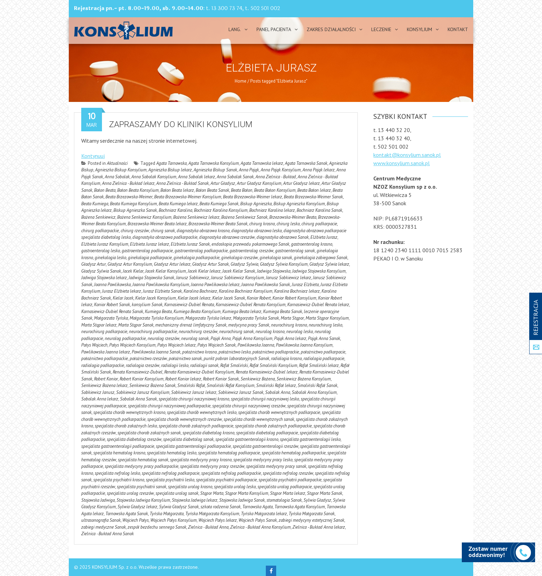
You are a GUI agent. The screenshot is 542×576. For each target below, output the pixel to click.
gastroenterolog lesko (100, 251)
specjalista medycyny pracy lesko (262, 460)
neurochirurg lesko (325, 325)
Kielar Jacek (123, 298)
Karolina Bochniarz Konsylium (245, 291)
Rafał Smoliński (234, 365)
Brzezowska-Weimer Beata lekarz (157, 224)
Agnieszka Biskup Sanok (215, 170)
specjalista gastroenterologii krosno (246, 439)
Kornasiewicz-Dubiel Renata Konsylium (251, 305)
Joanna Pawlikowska (112, 284)
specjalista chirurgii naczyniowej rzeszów (249, 406)
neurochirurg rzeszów (198, 331)
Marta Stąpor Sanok (135, 325)
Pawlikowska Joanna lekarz (105, 352)
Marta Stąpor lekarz (98, 325)
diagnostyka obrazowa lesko (256, 231)
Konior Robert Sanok (112, 305)
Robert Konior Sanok (221, 379)
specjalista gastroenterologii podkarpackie (193, 446)
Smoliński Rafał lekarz (276, 385)
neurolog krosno (269, 331)
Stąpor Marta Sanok (324, 493)
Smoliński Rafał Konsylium (230, 385)
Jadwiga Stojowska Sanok (151, 278)
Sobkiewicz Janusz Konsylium (142, 392)
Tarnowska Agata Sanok (126, 514)
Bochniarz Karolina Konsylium (220, 210)
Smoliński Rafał (191, 385)
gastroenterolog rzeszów (251, 251)
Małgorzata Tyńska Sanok (256, 318)
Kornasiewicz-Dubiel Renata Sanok (112, 311)
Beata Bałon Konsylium (275, 190)
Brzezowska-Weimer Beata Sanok (217, 224)
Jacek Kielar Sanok (238, 271)
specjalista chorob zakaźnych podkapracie (196, 426)
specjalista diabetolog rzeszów (134, 439)
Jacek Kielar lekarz (204, 271)
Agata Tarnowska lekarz (262, 163)
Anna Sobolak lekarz (196, 177)
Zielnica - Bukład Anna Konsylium (260, 527)
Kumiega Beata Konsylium (197, 311)
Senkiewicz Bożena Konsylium (304, 379)
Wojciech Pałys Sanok (258, 520)
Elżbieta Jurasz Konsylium (104, 244)
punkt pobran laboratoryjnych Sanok (236, 358)
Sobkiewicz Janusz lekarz (193, 392)
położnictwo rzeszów (148, 358)
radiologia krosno (286, 358)
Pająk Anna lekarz (290, 338)
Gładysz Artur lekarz (172, 264)
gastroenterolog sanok (295, 251)
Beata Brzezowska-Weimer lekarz (252, 197)
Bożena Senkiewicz (98, 217)
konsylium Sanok (147, 305)
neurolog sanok (195, 338)
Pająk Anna (221, 338)
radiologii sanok (204, 365)
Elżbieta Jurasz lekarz (149, 244)
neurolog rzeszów (163, 338)
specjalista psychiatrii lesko (170, 480)
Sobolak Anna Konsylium (314, 392)
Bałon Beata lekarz (177, 190)
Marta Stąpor (292, 318)
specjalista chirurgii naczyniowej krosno (194, 399)
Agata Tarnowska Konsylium (213, 163)
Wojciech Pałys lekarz (217, 520)
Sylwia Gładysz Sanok (179, 507)
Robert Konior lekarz (183, 379)
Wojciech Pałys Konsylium (173, 520)
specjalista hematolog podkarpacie (229, 453)
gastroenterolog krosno (311, 244)
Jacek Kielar (133, 271)
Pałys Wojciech (94, 345)
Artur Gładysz (223, 183)
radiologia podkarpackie (102, 365)
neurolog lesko (299, 331)
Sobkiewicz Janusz (97, 392)
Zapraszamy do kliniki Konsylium (180, 124)
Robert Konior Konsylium (141, 379)
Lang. (234, 29)
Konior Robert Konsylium (294, 298)
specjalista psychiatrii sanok (141, 487)
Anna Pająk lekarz (318, 170)
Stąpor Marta (211, 493)
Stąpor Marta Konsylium (246, 493)
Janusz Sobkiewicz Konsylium (237, 278)
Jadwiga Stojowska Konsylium (319, 271)
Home (240, 81)
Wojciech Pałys (135, 520)
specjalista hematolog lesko (171, 453)
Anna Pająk (249, 170)
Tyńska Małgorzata (167, 514)
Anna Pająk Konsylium (281, 170)
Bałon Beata (104, 190)
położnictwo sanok (185, 358)
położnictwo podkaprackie (275, 352)
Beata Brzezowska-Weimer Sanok (313, 197)
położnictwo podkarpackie (104, 358)
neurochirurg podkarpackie (153, 331)
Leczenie (381, 29)
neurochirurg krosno (289, 325)
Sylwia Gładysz (317, 500)
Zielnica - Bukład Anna (208, 527)
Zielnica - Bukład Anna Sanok (107, 534)
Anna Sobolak (117, 177)
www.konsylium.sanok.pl (401, 163)
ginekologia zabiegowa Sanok (320, 258)
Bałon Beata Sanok (212, 190)
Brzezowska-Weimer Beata (292, 217)
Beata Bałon (241, 190)
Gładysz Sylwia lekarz (329, 264)
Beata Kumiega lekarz (178, 204)
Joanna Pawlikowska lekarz (215, 284)
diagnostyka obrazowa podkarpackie (164, 237)
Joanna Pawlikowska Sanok (265, 284)
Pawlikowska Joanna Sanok (156, 352)
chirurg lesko (288, 224)
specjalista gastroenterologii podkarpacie (117, 446)
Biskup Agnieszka (256, 204)
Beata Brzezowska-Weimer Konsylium (187, 197)
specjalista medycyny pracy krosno (201, 460)
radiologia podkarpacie (323, 358)
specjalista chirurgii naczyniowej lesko (265, 399)
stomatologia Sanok (284, 500)
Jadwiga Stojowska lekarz (104, 278)
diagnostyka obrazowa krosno (203, 231)
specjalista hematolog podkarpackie (294, 453)
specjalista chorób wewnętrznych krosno (129, 412)
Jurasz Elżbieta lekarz (121, 291)
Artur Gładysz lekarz (301, 183)
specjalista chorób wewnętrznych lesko (201, 412)
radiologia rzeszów (142, 365)
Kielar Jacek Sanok (228, 298)
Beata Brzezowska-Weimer (128, 197)
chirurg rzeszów (135, 231)
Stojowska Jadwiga (98, 500)
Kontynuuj (93, 155)
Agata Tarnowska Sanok (306, 163)
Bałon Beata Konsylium (138, 190)
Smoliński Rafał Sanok (317, 385)
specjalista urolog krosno (190, 487)
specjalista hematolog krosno (119, 453)
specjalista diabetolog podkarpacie (267, 433)
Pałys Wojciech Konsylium (132, 345)
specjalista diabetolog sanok (188, 439)
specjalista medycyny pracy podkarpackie (141, 466)
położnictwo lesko (234, 352)
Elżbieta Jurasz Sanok (190, 244)
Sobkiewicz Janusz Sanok (240, 392)
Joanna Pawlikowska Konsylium (160, 284)
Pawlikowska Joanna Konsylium (304, 345)
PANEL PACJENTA (273, 29)
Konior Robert (259, 298)
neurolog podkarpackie (125, 338)
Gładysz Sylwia (244, 264)
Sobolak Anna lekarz (99, 399)
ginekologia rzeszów (239, 258)
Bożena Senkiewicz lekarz (196, 217)
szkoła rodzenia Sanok (220, 507)
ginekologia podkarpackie (196, 258)
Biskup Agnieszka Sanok (135, 210)
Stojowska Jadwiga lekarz (194, 500)
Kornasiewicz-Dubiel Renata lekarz (318, 305)
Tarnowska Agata (257, 507)
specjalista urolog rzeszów (130, 493)
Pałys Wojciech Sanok (216, 345)
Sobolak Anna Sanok (138, 399)
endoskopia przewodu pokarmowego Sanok (250, 244)
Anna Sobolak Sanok (235, 177)
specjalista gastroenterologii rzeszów (265, 446)
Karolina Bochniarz (200, 291)
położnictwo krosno (199, 352)
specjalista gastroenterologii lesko (310, 439)
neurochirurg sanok (236, 331)
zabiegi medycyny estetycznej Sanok (311, 520)
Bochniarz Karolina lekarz (272, 210)
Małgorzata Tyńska (111, 318)
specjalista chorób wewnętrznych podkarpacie (279, 412)
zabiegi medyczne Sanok (103, 527)
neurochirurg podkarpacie (104, 331)
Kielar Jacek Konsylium (155, 298)
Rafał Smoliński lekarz (319, 365)
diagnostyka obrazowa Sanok (282, 237)
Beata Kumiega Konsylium (133, 204)
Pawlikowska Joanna (255, 345)
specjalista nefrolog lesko (117, 473)
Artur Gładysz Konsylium (259, 183)
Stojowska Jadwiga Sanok (242, 500)
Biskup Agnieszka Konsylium (299, 204)
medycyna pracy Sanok (248, 325)
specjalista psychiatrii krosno (118, 480)
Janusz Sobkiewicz (192, 278)
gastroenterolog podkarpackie (201, 251)
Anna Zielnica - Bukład (275, 177)
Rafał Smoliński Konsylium (273, 365)
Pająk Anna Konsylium (252, 338)
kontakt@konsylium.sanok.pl (407, 154)
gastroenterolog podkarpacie (147, 251)
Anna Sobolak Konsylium (153, 177)
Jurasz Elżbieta (305, 284)
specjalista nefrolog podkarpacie (170, 473)
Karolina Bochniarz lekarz (297, 291)
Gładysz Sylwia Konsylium (284, 264)
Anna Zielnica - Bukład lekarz (128, 183)
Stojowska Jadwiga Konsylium (143, 500)
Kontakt (458, 29)
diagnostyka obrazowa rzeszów (227, 237)
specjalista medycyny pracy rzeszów (212, 466)
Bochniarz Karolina (175, 210)
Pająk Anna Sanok (324, 338)
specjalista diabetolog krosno (208, 433)
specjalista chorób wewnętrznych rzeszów (184, 419)
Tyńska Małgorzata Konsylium (212, 514)
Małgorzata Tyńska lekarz (208, 318)
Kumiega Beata (158, 311)
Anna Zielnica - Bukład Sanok (182, 183)
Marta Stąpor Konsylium (327, 318)
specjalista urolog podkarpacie (285, 487)
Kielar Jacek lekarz (194, 298)
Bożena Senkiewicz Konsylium (144, 217)
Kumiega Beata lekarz (241, 311)
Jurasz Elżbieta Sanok (162, 291)
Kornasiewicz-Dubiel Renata (189, 305)
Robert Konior (106, 379)
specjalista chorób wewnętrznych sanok (259, 419)
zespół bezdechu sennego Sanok (157, 527)
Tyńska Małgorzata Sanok (312, 514)
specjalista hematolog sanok (143, 460)
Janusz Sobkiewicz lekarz (288, 278)
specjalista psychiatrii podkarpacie (226, 480)
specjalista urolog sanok (177, 493)
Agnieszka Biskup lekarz (170, 170)
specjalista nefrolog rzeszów (288, 473)
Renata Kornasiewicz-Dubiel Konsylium (199, 372)
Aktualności (117, 163)
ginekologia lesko (110, 258)
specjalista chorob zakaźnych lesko (126, 426)
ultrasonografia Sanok (101, 520)
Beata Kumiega (94, 204)
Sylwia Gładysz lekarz (137, 507)
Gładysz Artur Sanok (210, 264)
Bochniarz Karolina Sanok (319, 210)
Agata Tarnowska (171, 163)
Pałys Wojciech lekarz (176, 345)
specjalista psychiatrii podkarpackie (290, 480)
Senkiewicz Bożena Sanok (152, 385)
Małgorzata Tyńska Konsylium (157, 318)
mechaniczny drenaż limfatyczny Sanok (190, 325)
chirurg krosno (262, 224)
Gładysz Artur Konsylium (130, 264)
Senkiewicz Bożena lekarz (104, 385)
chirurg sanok (163, 231)
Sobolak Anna (277, 392)
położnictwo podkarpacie (323, 352)
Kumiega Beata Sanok (282, 311)
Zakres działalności (331, 29)
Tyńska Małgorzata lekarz (264, 514)
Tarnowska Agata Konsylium (299, 507)
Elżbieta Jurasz (323, 237)
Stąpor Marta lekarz (287, 493)
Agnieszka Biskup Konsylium (121, 170)
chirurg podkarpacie (319, 224)
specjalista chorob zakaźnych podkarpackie (273, 426)
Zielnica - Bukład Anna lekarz (318, 527)
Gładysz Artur (93, 264)
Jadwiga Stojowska (273, 271)
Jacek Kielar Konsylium (165, 271)
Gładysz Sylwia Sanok (101, 271)
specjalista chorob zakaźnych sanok (149, 433)
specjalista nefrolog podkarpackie (231, 473)
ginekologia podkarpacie (150, 258)
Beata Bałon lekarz (314, 190)
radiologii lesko (174, 365)
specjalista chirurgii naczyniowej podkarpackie (169, 406)
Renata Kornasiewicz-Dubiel (137, 372)
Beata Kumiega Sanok (219, 204)
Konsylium (419, 29)
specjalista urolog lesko (235, 487)
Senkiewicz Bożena (258, 379)
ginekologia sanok (276, 258)
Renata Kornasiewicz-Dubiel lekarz (267, 372)
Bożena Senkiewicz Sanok (244, 217)
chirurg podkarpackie (100, 231)
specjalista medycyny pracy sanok (276, 466)
